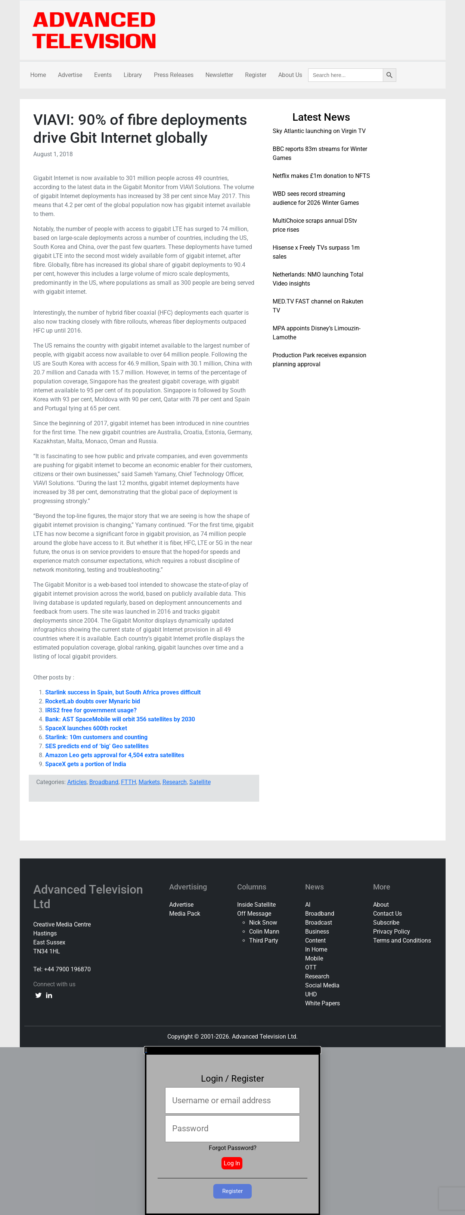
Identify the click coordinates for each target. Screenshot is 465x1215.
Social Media (322, 985)
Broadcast (318, 922)
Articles (77, 782)
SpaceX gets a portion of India (85, 764)
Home (38, 74)
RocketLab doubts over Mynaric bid (92, 701)
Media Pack (184, 913)
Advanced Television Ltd (88, 896)
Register (255, 74)
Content (315, 940)
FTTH (128, 782)
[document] (232, 1131)
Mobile (314, 958)
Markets (149, 782)
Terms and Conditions (402, 940)
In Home (316, 949)
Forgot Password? (233, 1147)
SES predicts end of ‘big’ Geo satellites (97, 746)
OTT (311, 967)
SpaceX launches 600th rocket (86, 728)
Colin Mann (264, 931)
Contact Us (387, 913)
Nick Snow (263, 922)
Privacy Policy (391, 931)
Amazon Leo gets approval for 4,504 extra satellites (114, 755)
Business (317, 931)
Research (174, 782)
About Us (290, 74)
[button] (232, 1050)
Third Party (263, 940)
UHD (311, 994)
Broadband (103, 782)
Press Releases (173, 74)
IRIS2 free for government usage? (91, 710)
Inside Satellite (256, 904)
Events (103, 74)
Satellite (200, 782)
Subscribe (386, 922)
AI (307, 904)
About (381, 904)
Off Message (254, 913)
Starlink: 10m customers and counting (96, 737)
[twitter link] (38, 995)
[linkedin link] (49, 995)
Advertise (70, 74)
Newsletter (219, 74)
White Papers (322, 1003)
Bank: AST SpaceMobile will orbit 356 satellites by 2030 (120, 719)
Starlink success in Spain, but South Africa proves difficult (123, 692)
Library (133, 74)
